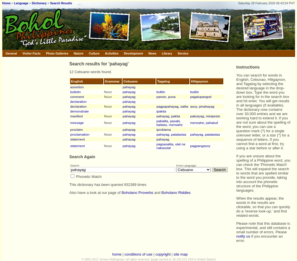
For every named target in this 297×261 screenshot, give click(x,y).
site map (181, 254)
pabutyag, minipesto (205, 116)
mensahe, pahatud (204, 123)
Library (167, 53)
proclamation (79, 134)
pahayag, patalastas (171, 134)
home (117, 254)
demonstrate (79, 111)
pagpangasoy (200, 146)
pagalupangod (200, 97)
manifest (76, 116)
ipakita (161, 111)
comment (77, 97)
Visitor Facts (31, 53)
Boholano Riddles (176, 192)
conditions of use (139, 254)
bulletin (75, 92)
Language (21, 3)
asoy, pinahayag (202, 106)
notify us (243, 236)
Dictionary (39, 3)
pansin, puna (166, 97)
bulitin (160, 92)
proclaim (76, 129)
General (11, 53)
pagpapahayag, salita (172, 106)
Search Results (61, 3)
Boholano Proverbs (137, 192)
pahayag (129, 87)
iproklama (163, 129)
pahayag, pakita (168, 116)
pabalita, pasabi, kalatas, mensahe (169, 123)
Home (6, 3)
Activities (111, 53)
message (77, 123)
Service (183, 53)
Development (133, 53)
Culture (94, 53)
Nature (78, 53)
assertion (77, 87)
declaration (78, 101)
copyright (163, 254)
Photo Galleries (57, 53)
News (152, 53)
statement (77, 139)
